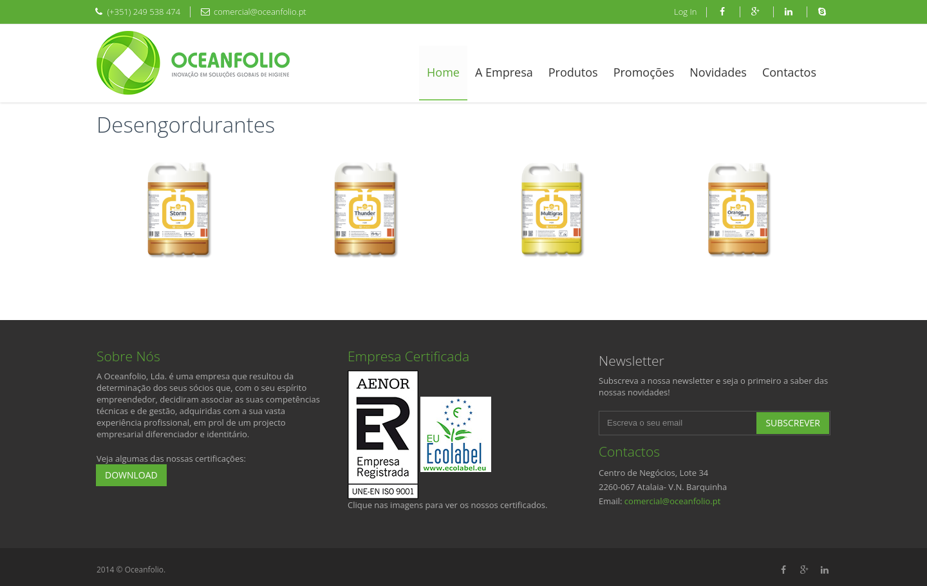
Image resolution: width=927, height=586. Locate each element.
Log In (685, 11)
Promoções (644, 72)
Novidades (718, 72)
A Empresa (504, 72)
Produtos (573, 72)
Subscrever (792, 423)
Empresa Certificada (408, 356)
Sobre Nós (128, 356)
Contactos (789, 72)
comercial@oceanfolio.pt (672, 501)
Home (443, 72)
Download (131, 475)
